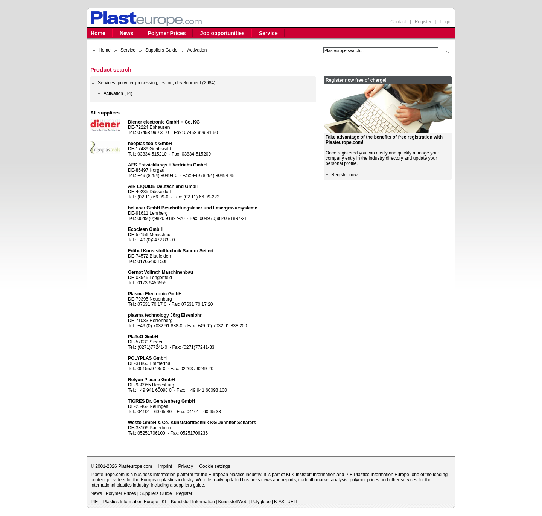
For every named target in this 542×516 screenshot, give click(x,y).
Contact (398, 21)
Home (98, 33)
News (127, 33)
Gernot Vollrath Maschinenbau (160, 272)
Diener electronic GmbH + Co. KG (164, 122)
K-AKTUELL (286, 501)
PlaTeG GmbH (143, 336)
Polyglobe (261, 501)
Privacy (185, 466)
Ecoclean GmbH (145, 229)
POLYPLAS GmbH (147, 358)
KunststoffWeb (233, 501)
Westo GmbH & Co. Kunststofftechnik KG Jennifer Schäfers (192, 422)
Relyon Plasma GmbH (151, 379)
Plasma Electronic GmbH (155, 293)
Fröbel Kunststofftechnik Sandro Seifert (170, 250)
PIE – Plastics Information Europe (124, 501)
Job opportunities (222, 33)
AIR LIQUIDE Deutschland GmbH (163, 186)
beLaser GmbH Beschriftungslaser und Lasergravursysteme (192, 208)
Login (445, 21)
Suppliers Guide (161, 50)
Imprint (165, 466)
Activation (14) (118, 93)
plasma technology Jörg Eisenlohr (165, 315)
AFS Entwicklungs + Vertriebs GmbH (167, 165)
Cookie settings (214, 466)
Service (268, 33)
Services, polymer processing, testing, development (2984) (156, 82)
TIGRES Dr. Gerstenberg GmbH (161, 401)
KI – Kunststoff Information (188, 501)
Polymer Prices (167, 33)
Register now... (346, 174)
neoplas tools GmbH (150, 143)
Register (423, 21)
